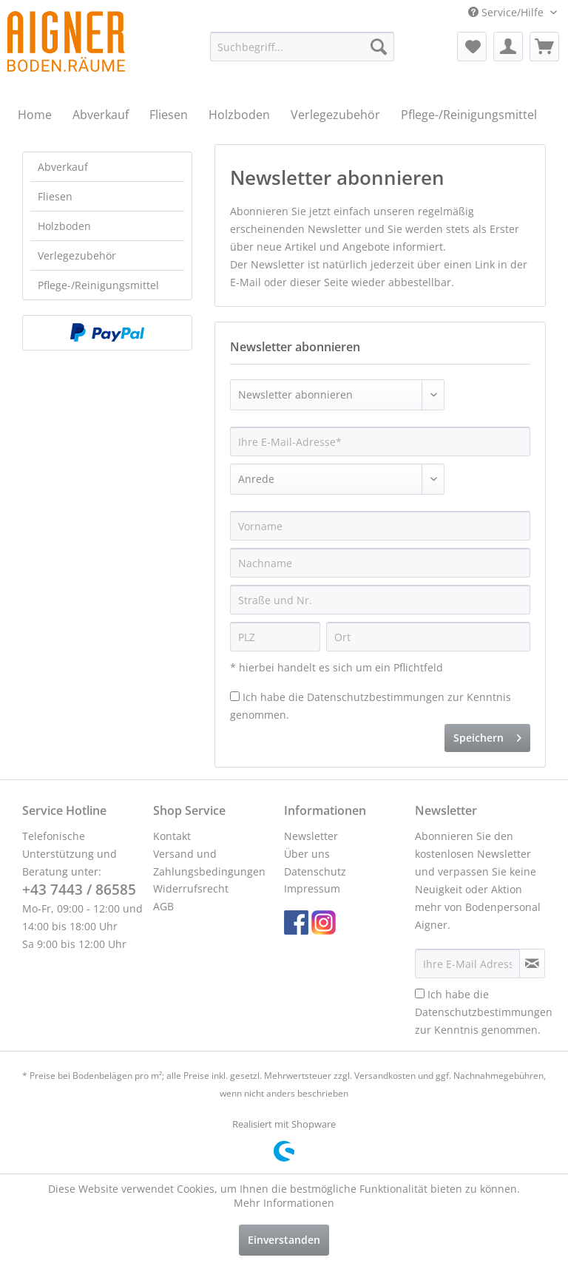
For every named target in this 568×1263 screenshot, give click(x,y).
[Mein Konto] (508, 46)
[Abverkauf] (100, 115)
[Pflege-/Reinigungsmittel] (468, 115)
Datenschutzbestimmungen (375, 697)
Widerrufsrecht (191, 888)
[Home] (34, 115)
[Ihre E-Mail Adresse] (467, 963)
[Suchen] (378, 46)
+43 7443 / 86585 (79, 889)
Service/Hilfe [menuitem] (507, 12)
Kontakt (172, 836)
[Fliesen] (168, 115)
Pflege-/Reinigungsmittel (98, 285)
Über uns (307, 854)
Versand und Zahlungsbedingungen (209, 862)
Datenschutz (315, 871)
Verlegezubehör (77, 255)
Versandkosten (385, 1075)
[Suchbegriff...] (302, 46)
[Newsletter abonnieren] (532, 963)
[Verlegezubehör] (335, 115)
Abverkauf (63, 167)
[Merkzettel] (472, 46)
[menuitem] (302, 46)
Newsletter (311, 836)
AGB (163, 906)
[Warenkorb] (544, 46)
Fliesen (55, 196)
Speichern (487, 735)
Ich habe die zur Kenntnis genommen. (483, 1012)
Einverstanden (284, 1240)
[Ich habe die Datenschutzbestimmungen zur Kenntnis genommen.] (235, 696)
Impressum (312, 888)
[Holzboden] (239, 115)
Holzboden (64, 226)
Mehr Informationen (284, 1203)
